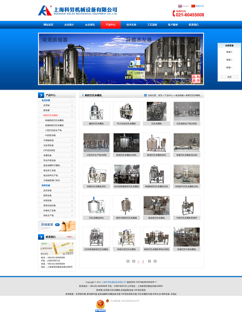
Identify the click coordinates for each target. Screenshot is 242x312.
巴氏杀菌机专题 (145, 294)
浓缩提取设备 (127, 290)
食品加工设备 (57, 170)
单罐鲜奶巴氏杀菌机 (58, 120)
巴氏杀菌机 (115, 290)
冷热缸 (173, 294)
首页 (160, 95)
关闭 (229, 77)
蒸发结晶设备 (57, 205)
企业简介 (69, 24)
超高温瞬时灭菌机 (57, 165)
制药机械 (57, 185)
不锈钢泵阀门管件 (57, 180)
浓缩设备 (57, 200)
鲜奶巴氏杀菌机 (57, 115)
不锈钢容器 (57, 140)
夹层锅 (57, 105)
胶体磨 (57, 110)
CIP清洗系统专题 (129, 294)
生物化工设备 (57, 210)
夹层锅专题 (81, 294)
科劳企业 (157, 294)
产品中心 (110, 24)
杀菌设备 (57, 155)
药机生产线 (57, 215)
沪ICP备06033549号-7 (146, 282)
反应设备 (57, 190)
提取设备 (57, 195)
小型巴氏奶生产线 (58, 130)
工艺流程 (152, 24)
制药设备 (165, 294)
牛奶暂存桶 (58, 135)
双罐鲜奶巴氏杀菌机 (58, 125)
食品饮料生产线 (57, 175)
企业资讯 (90, 24)
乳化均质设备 (57, 160)
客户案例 (173, 24)
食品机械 (57, 100)
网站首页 (48, 24)
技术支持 (131, 24)
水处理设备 (57, 145)
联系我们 (193, 24)
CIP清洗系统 (57, 150)
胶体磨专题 (92, 294)
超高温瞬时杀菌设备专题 (109, 294)
